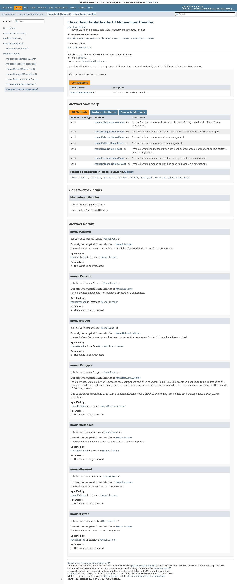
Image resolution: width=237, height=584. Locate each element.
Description (9, 28)
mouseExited (102, 143)
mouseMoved (101, 149)
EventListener (120, 38)
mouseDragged (102, 131)
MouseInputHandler (82, 92)
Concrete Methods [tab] (133, 112)
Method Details (11, 53)
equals (84, 177)
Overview (7, 8)
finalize (95, 177)
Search (82, 8)
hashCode (122, 177)
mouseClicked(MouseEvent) (21, 59)
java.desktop (8, 14)
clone (74, 177)
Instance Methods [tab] (104, 112)
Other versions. (161, 568)
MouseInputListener (142, 38)
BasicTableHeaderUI (79, 47)
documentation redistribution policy (145, 576)
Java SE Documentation (143, 566)
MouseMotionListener (98, 38)
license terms (151, 2)
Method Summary (12, 38)
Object (82, 57)
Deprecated (61, 8)
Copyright (72, 573)
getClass (109, 177)
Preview (41, 8)
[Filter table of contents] (30, 21)
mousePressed (102, 158)
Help (90, 8)
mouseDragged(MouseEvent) (21, 74)
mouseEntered (102, 137)
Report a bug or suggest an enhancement (88, 563)
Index (73, 8)
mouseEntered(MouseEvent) (21, 84)
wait (170, 177)
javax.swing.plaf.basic (31, 14)
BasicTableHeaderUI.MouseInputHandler (72, 14)
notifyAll (146, 177)
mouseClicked (102, 122)
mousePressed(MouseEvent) (21, 64)
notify (134, 177)
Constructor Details (13, 43)
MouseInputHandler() (17, 48)
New (50, 8)
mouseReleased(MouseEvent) (22, 79)
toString (160, 177)
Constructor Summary (15, 33)
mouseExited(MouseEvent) (22, 89)
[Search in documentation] (205, 14)
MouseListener (76, 38)
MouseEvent (118, 122)
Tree (32, 8)
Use (26, 8)
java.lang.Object (76, 27)
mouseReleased (103, 164)
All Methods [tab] (79, 112)
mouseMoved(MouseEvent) (20, 69)
